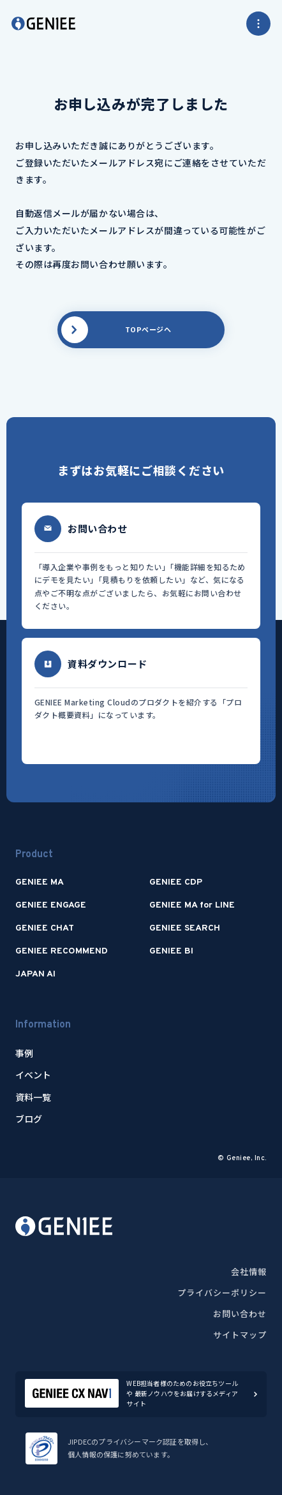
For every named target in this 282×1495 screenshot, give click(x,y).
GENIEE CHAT (44, 928)
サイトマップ (240, 1335)
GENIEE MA (39, 882)
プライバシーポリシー (222, 1292)
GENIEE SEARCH (184, 928)
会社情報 (249, 1271)
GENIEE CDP (175, 882)
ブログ (28, 1118)
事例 (24, 1053)
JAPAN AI (35, 974)
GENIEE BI (171, 951)
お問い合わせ (240, 1313)
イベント (33, 1074)
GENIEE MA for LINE (192, 905)
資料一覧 (33, 1097)
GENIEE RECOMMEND (61, 951)
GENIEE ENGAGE (50, 905)
